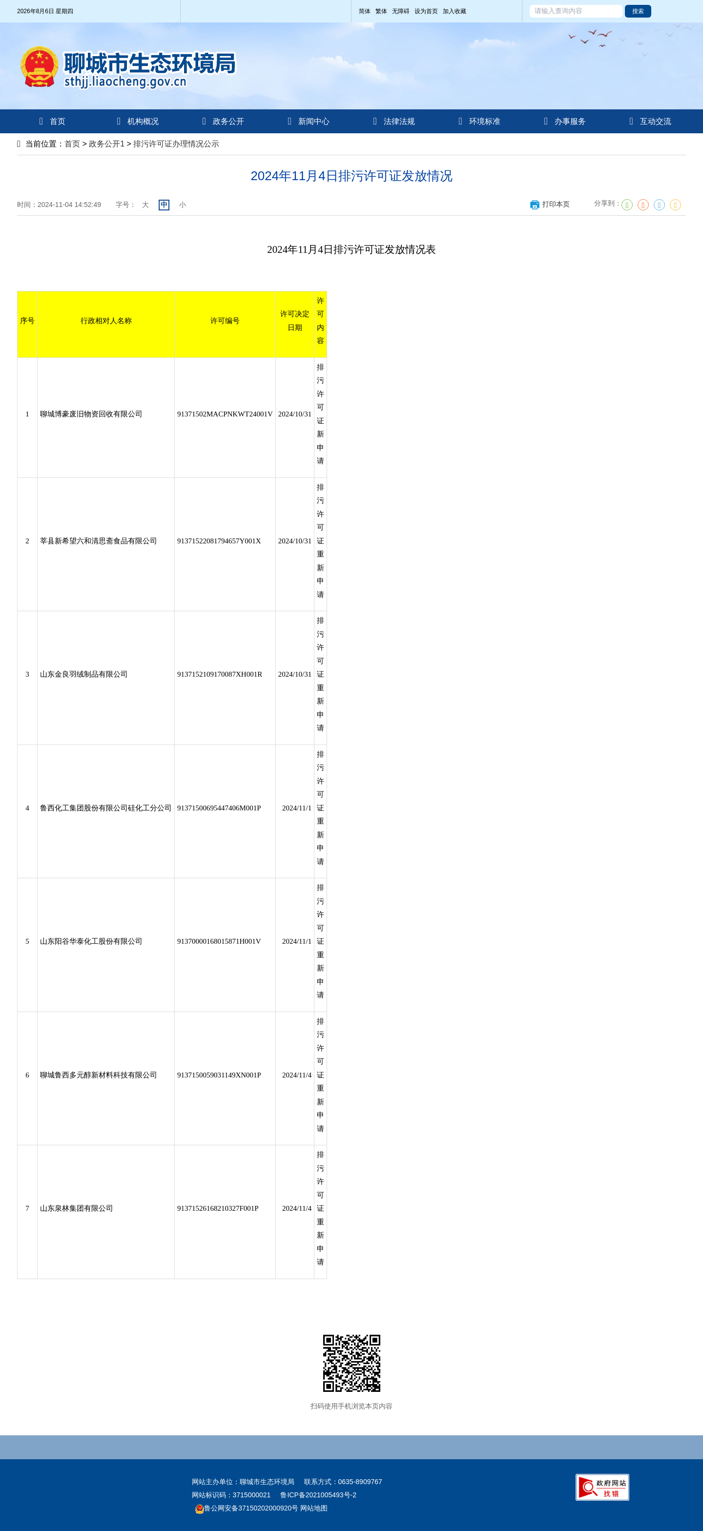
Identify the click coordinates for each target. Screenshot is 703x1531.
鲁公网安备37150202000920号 (246, 1508)
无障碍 (401, 11)
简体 (365, 11)
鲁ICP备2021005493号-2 (318, 1495)
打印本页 (549, 204)
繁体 (381, 11)
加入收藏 (454, 11)
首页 (72, 144)
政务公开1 (106, 144)
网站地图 (313, 1508)
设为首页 (426, 11)
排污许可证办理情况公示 (176, 144)
